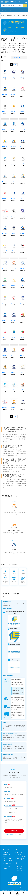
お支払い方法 (18, 852)
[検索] (25, 5)
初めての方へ (4, 10)
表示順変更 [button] (16, 57)
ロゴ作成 (5, 852)
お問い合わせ (18, 870)
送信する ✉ (14, 830)
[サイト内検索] (12, 5)
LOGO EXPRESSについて (20, 859)
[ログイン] (21, 2)
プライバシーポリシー (9, 834)
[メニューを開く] (2, 2)
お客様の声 (5, 868)
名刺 (25, 10)
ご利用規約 (18, 854)
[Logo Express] (10, 2)
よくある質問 (18, 868)
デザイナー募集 (6, 866)
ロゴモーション (20, 10)
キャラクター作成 (7, 858)
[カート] (25, 2)
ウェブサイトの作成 (7, 860)
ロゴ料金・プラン (12, 10)
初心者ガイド (18, 866)
